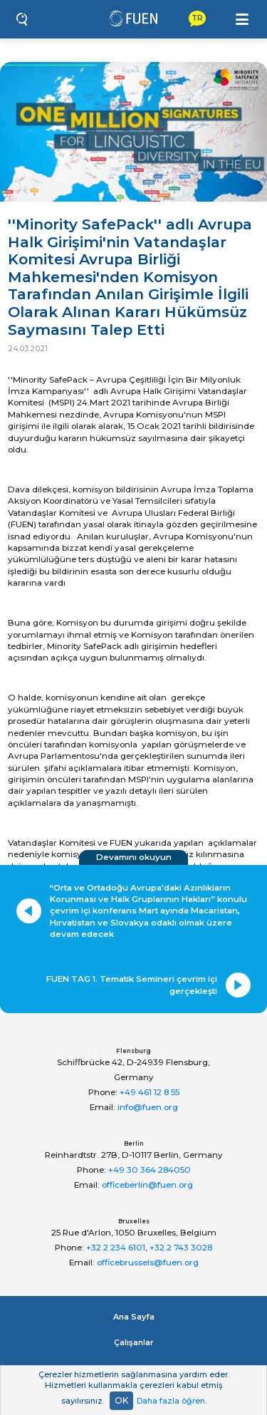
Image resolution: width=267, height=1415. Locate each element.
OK (121, 1400)
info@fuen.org (147, 1107)
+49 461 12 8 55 (149, 1092)
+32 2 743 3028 (181, 1248)
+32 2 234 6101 (115, 1248)
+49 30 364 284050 (149, 1170)
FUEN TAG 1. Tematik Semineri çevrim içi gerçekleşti (131, 984)
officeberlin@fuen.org (147, 1185)
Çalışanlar (134, 1342)
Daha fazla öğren (171, 1401)
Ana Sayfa (134, 1317)
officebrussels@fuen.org (148, 1263)
